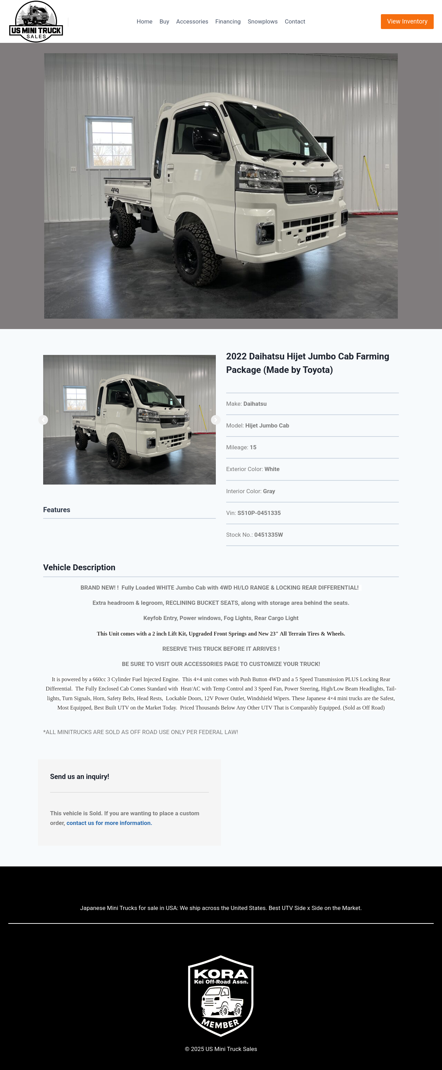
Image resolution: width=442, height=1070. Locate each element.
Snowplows (263, 21)
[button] (43, 420)
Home (145, 21)
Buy (164, 21)
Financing (228, 21)
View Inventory (407, 21)
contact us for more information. (109, 822)
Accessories (192, 21)
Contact (295, 21)
